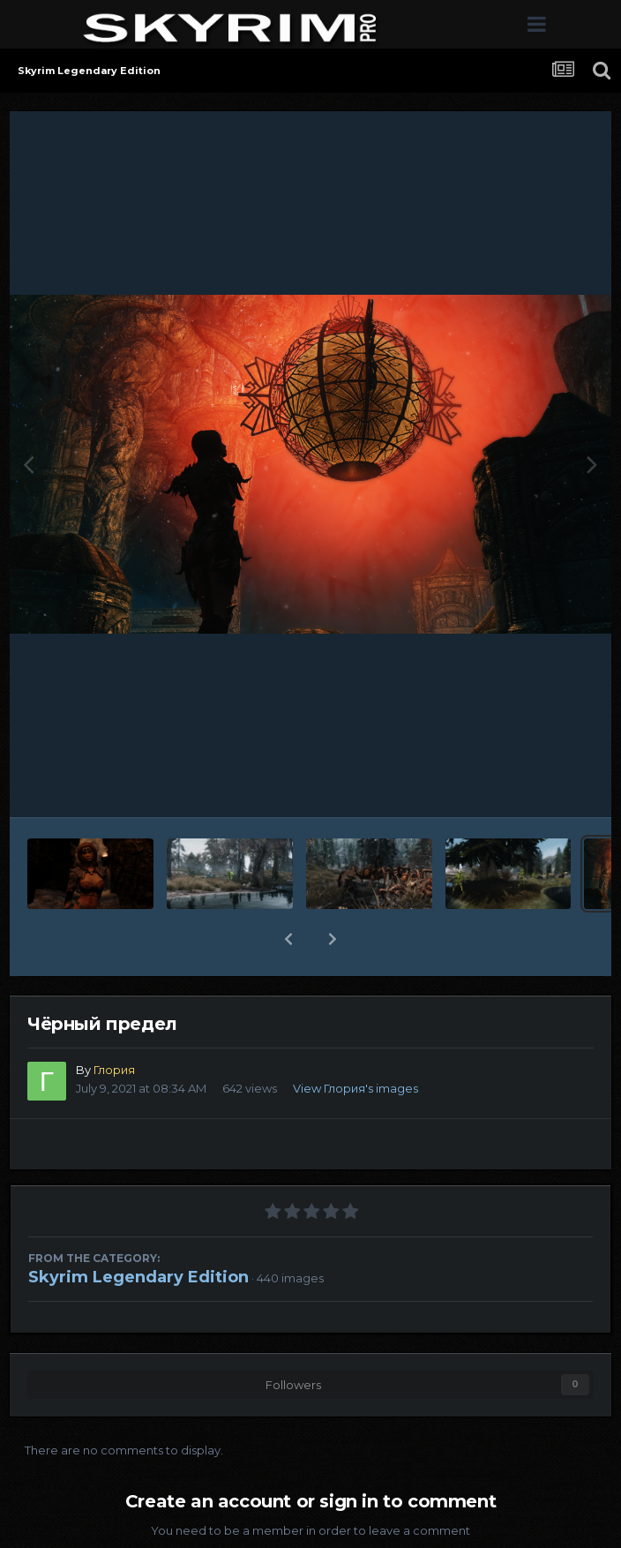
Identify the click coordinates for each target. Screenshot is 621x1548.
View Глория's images (355, 1088)
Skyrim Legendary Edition (138, 1277)
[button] (288, 939)
